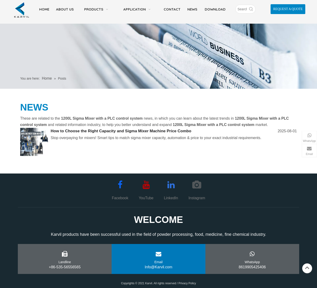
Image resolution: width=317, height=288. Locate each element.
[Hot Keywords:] (251, 9)
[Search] (241, 9)
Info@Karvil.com (158, 267)
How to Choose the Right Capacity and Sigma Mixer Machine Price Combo (121, 131)
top (307, 268)
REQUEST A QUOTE (288, 9)
